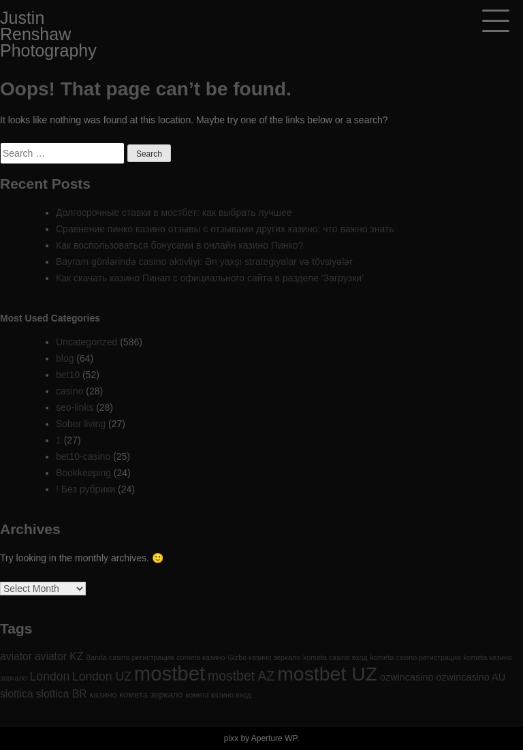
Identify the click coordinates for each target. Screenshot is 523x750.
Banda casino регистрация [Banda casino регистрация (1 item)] (130, 657)
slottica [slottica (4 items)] (16, 694)
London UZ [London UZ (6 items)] (101, 676)
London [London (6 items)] (50, 676)
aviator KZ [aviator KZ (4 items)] (59, 656)
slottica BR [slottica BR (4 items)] (61, 694)
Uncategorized (86, 342)
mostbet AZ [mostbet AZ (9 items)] (241, 675)
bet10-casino (83, 456)
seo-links (74, 407)
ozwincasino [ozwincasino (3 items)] (406, 677)
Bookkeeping (83, 472)
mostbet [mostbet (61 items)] (169, 673)
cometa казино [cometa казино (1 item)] (200, 657)
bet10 (68, 374)
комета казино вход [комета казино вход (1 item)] (218, 695)
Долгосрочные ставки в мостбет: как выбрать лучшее (174, 212)
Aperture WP (274, 738)
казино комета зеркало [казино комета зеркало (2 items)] (136, 694)
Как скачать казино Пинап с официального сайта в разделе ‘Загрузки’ (210, 277)
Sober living (81, 423)
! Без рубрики (85, 489)
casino (69, 391)
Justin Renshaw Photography (48, 34)
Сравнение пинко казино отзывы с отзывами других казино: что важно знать (225, 228)
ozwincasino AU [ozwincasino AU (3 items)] (470, 677)
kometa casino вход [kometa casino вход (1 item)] (335, 657)
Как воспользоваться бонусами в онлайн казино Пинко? (179, 245)
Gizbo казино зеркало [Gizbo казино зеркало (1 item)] (263, 657)
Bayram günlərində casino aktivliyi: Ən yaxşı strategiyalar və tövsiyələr (204, 261)
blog (65, 358)
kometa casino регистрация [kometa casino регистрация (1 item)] (415, 657)
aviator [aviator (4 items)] (16, 656)
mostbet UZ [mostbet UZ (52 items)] (327, 674)
